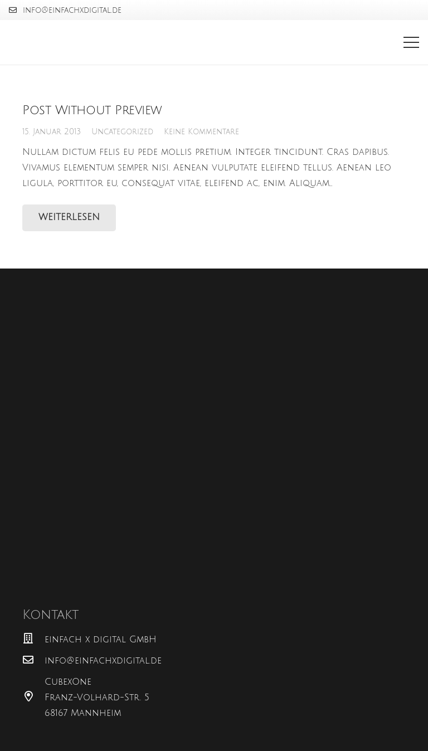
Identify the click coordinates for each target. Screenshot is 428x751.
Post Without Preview (92, 110)
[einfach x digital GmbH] (33, 639)
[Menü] (411, 42)
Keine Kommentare (201, 132)
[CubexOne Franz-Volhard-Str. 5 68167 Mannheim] (33, 697)
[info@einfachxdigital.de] (33, 661)
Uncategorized (122, 132)
